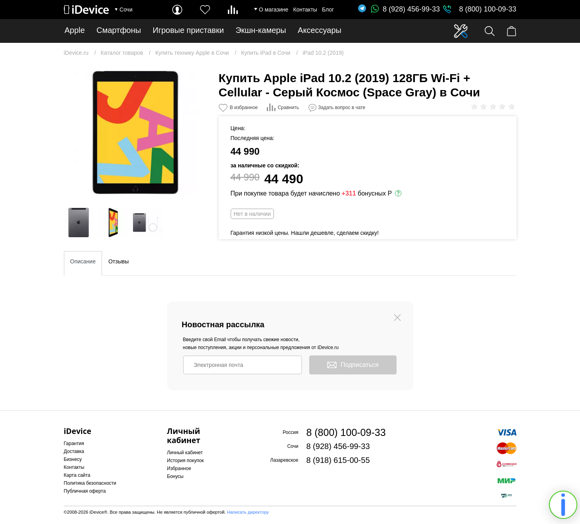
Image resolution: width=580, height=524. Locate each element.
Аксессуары (319, 30)
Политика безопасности (90, 483)
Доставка (74, 451)
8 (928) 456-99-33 (405, 9)
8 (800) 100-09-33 (487, 9)
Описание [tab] (83, 261)
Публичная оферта (85, 491)
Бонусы (175, 476)
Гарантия (74, 443)
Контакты (305, 9)
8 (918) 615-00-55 (338, 460)
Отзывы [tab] (118, 261)
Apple (75, 30)
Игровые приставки (188, 30)
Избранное (179, 468)
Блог (328, 9)
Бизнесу (73, 459)
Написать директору (248, 512)
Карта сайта (77, 475)
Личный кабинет (185, 452)
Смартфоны (118, 30)
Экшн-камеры (260, 30)
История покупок (185, 460)
